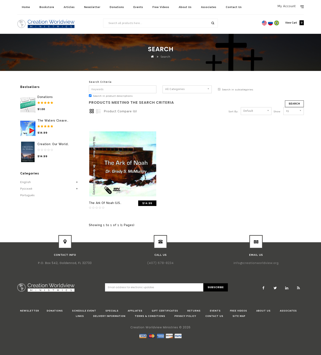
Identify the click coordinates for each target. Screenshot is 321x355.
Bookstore (47, 7)
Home (26, 7)
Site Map (239, 316)
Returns (194, 310)
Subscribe (216, 287)
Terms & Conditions (150, 316)
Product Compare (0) (120, 111)
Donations (117, 7)
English (25, 182)
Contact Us (234, 7)
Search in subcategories (235, 89)
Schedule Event (84, 310)
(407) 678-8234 (160, 263)
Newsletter (92, 7)
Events (138, 7)
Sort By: (233, 111)
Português (27, 195)
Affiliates (135, 310)
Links (80, 316)
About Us (185, 7)
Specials (112, 310)
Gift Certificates (165, 310)
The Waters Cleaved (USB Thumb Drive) (67, 120)
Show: (275, 111)
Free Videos (161, 7)
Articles (69, 7)
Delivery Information (109, 316)
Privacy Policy (185, 316)
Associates (208, 7)
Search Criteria (100, 82)
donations (55, 310)
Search (212, 23)
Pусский (26, 188)
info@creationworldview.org (256, 263)
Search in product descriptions (111, 95)
